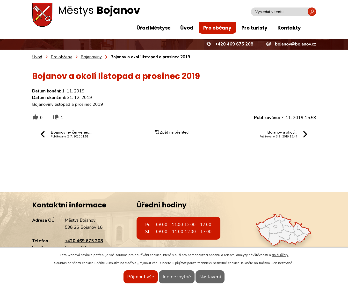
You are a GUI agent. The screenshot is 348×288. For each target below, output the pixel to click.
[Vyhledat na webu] (283, 12)
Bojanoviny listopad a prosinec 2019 (67, 104)
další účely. (280, 255)
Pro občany (217, 27)
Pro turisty (254, 27)
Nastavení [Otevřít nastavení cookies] (218, 276)
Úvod (186, 27)
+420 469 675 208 (84, 241)
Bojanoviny (91, 57)
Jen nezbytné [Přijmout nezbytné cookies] (176, 276)
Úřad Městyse (154, 27)
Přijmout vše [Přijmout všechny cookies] (132, 276)
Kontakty (289, 27)
